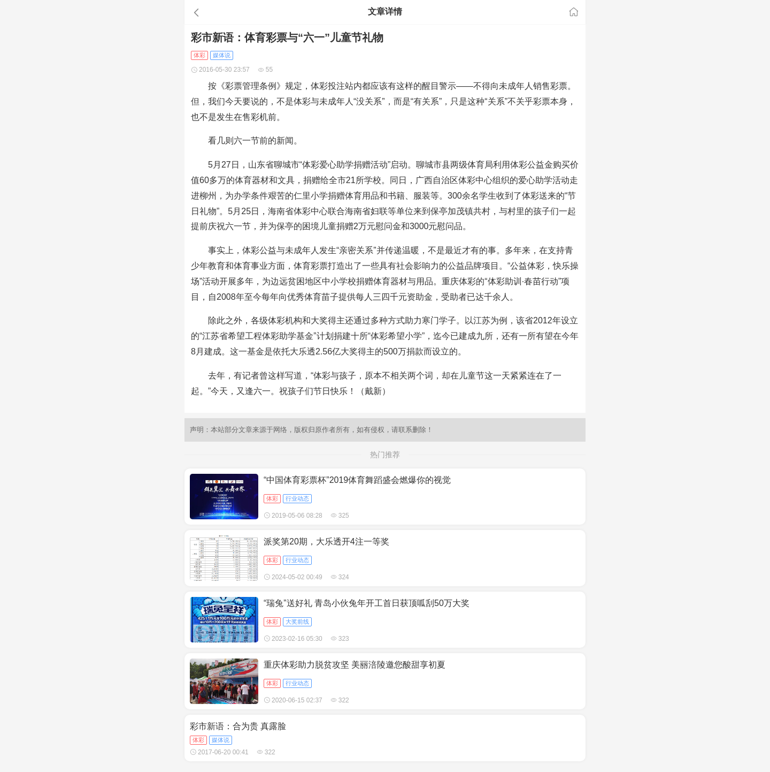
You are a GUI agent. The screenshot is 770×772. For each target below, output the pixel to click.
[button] (248, 12)
